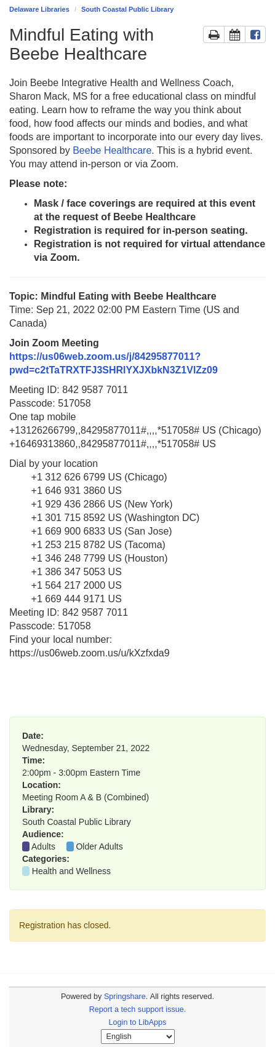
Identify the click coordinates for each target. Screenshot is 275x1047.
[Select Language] (138, 1036)
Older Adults (99, 846)
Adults (43, 846)
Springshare (125, 996)
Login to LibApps (138, 1022)
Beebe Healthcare (112, 150)
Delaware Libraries (39, 9)
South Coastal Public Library (127, 9)
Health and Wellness (71, 871)
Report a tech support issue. (137, 1009)
